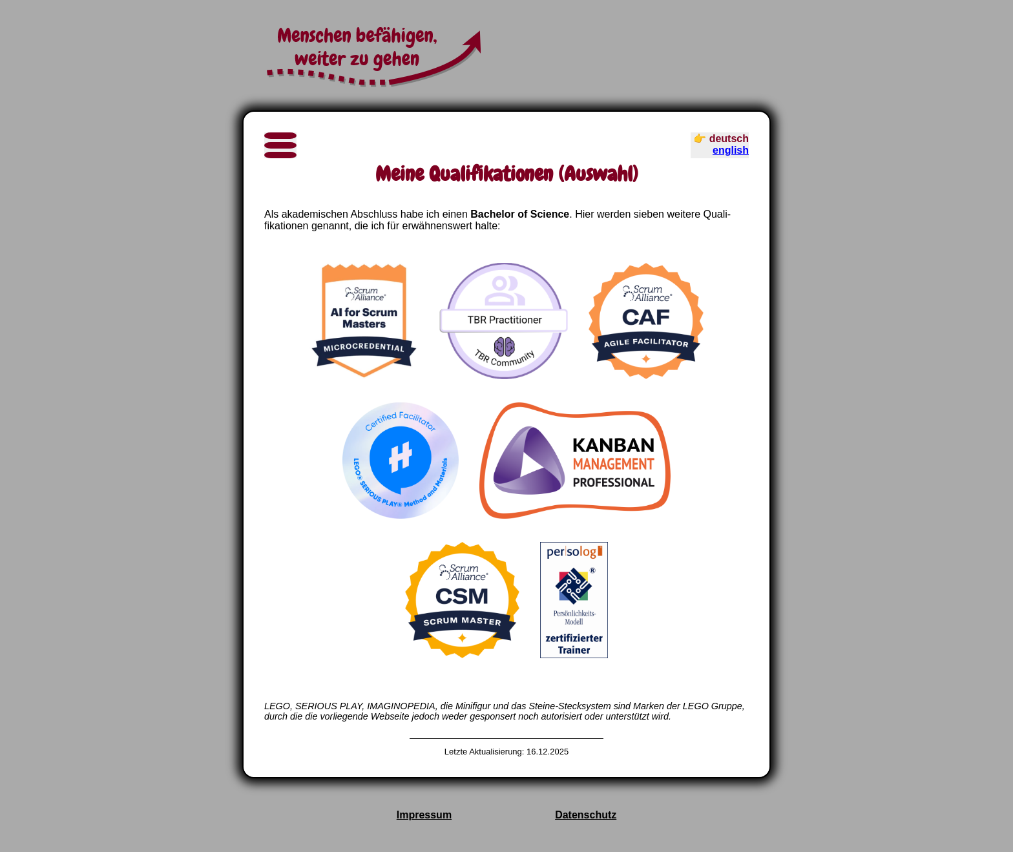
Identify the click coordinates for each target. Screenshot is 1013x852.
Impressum (424, 814)
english (731, 150)
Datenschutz (585, 814)
